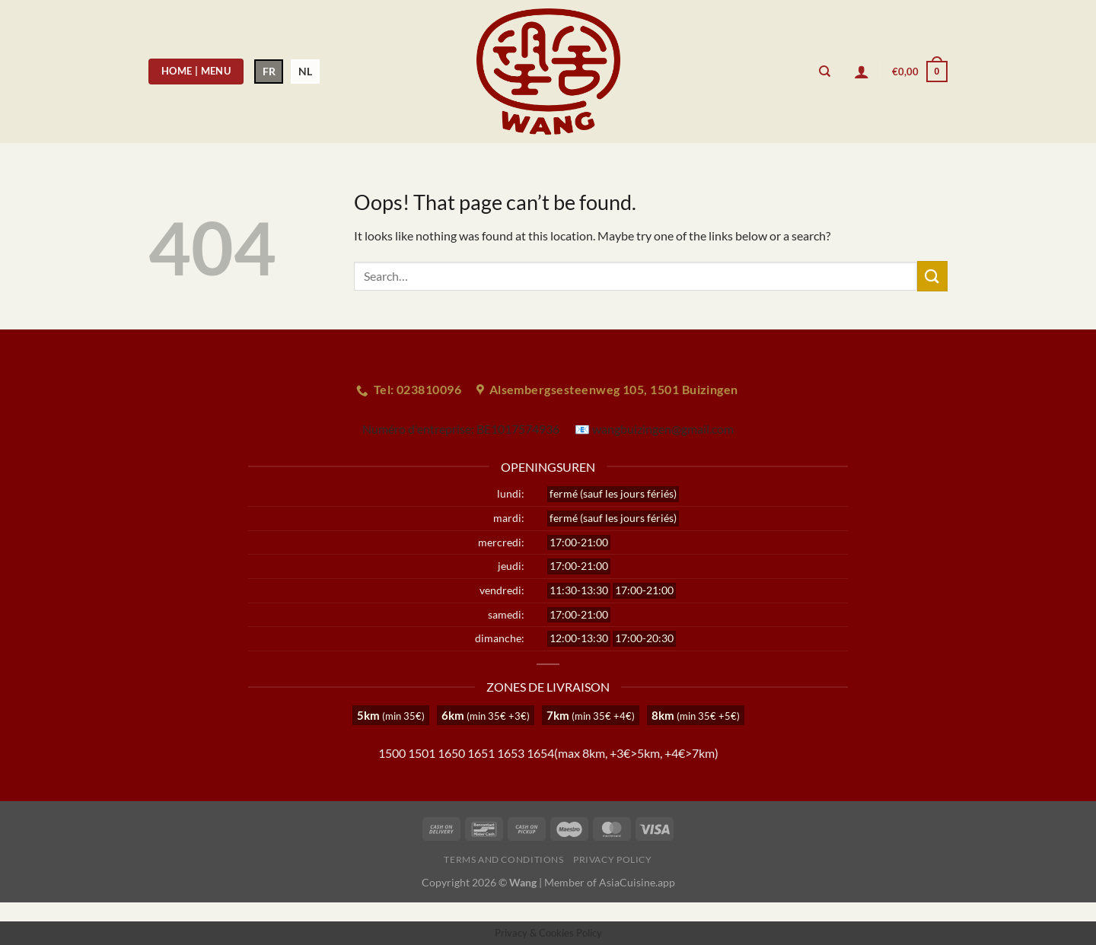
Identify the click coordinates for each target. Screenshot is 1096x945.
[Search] (824, 71)
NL (305, 71)
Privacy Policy (612, 859)
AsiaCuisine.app (637, 882)
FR (269, 71)
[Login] (861, 71)
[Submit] (932, 276)
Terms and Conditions (503, 859)
